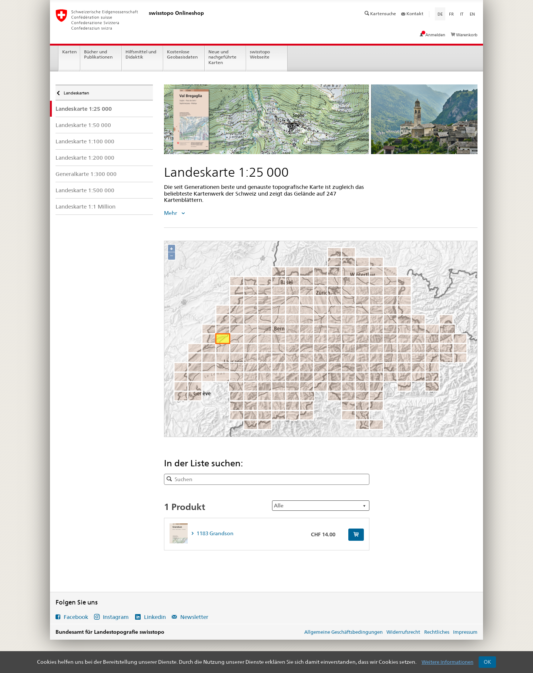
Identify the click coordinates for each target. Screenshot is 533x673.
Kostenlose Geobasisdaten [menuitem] (182, 54)
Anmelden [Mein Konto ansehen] (433, 34)
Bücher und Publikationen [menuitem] (98, 54)
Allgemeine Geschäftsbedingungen (343, 632)
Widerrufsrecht (403, 632)
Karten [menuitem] (69, 51)
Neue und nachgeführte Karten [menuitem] (222, 57)
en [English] (472, 14)
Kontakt (412, 13)
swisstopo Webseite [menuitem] (260, 54)
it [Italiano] (461, 14)
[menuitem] (104, 108)
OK (487, 662)
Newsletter (193, 616)
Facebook (76, 616)
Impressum (465, 632)
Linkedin (155, 616)
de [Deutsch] (441, 14)
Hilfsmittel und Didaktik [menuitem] (140, 54)
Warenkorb (464, 34)
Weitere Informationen (447, 662)
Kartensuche (381, 13)
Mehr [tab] (171, 213)
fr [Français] (451, 14)
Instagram (115, 616)
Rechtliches (436, 632)
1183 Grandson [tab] (214, 533)
